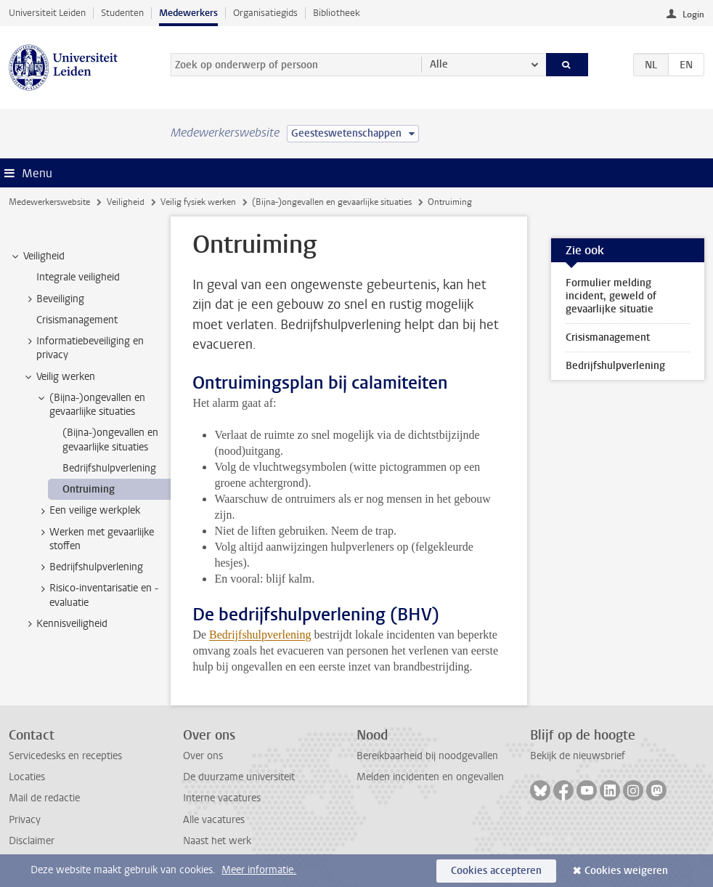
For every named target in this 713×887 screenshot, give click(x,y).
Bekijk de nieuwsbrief (577, 756)
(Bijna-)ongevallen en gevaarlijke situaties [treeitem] (90, 404)
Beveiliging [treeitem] (53, 299)
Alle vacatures (214, 820)
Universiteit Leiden (47, 13)
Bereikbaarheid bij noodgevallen (427, 756)
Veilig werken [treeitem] (59, 377)
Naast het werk (217, 841)
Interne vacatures (222, 798)
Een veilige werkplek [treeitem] (88, 510)
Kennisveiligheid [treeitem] (65, 624)
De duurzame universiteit (239, 777)
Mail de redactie (44, 798)
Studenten (122, 13)
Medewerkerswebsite (49, 202)
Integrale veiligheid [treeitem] (78, 277)
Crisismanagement (608, 337)
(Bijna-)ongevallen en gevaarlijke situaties (332, 202)
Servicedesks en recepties (65, 756)
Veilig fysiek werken (198, 202)
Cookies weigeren (626, 871)
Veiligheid (125, 202)
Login (693, 14)
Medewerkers (188, 13)
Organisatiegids (265, 13)
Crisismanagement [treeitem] (77, 320)
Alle (439, 64)
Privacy (25, 820)
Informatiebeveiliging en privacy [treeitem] (83, 348)
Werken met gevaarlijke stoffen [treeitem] (95, 539)
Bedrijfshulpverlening (260, 634)
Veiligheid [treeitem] (37, 256)
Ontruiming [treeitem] (88, 489)
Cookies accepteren (496, 871)
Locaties (27, 777)
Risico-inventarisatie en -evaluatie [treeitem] (97, 595)
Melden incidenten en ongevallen (430, 777)
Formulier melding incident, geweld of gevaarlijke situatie (611, 296)
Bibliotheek (336, 13)
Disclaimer (31, 841)
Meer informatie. (258, 870)
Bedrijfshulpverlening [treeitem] (109, 468)
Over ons (203, 756)
